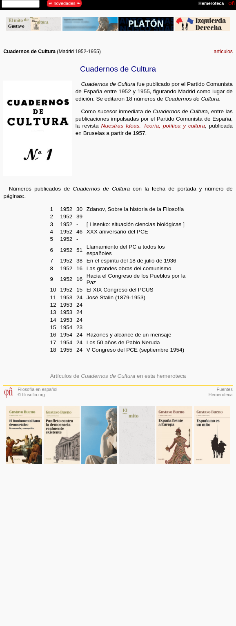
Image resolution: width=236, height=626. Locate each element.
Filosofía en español (37, 389)
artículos (223, 51)
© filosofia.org (31, 394)
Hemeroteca (221, 394)
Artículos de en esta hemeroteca (118, 376)
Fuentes (225, 389)
